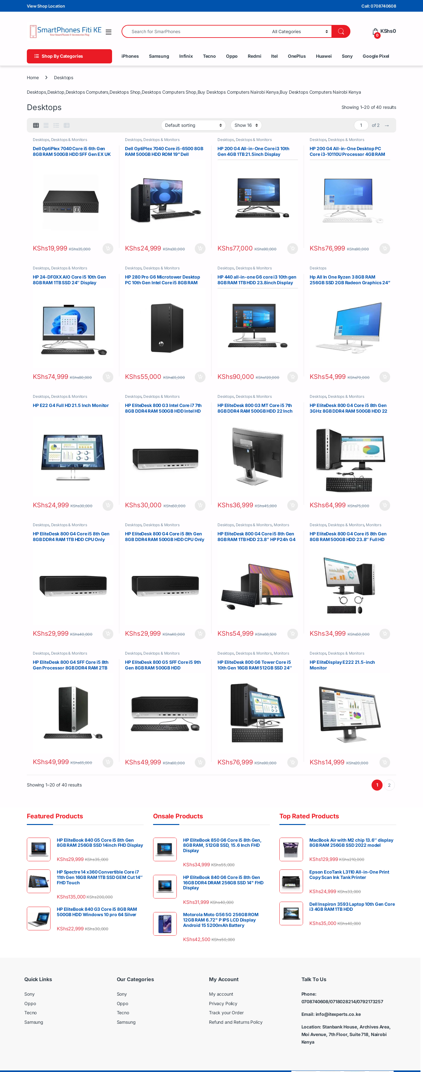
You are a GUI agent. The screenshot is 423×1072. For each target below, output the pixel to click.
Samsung (159, 56)
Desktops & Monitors (71, 140)
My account (221, 983)
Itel (274, 56)
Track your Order (226, 1001)
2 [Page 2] (389, 774)
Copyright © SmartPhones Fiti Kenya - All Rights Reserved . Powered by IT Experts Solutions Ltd (106, 1065)
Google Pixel (376, 56)
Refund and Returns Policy (236, 1011)
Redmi (254, 56)
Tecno (209, 56)
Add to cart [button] (106, 246)
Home (33, 77)
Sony (347, 56)
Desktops (42, 140)
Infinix (186, 56)
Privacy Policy (223, 992)
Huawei (324, 56)
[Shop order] (193, 125)
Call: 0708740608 (378, 6)
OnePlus (297, 56)
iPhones (130, 56)
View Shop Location (46, 6)
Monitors (283, 519)
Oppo (232, 56)
